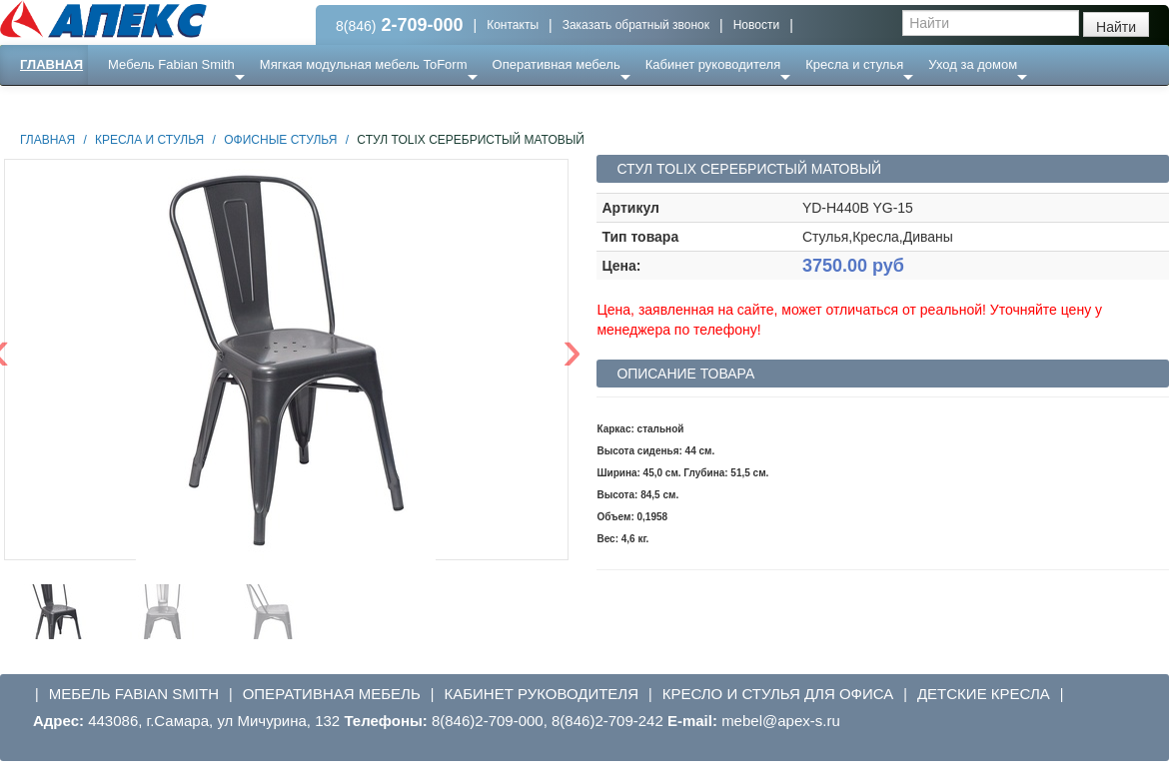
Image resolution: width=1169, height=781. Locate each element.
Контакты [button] (513, 25)
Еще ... (140, 104)
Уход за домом (972, 64)
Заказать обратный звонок (636, 25)
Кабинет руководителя (712, 64)
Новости (756, 25)
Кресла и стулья (854, 64)
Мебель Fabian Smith (171, 64)
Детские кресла (983, 693)
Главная (51, 64)
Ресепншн (216, 104)
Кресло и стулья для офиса (778, 693)
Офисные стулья (280, 140)
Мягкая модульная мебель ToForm (364, 64)
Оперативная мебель (556, 64)
